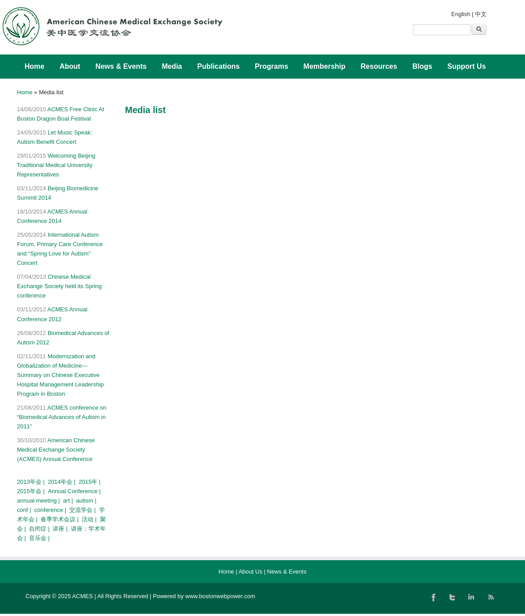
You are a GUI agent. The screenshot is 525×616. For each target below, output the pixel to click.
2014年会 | (62, 481)
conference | (51, 510)
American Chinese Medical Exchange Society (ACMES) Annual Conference (56, 449)
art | (69, 500)
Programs (271, 66)
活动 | (90, 519)
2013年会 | (31, 481)
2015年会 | (31, 491)
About (69, 66)
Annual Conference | (75, 491)
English (461, 14)
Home (34, 66)
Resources (379, 66)
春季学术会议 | (60, 519)
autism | (87, 500)
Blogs (422, 66)
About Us (250, 571)
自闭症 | (40, 528)
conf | (25, 510)
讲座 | (61, 528)
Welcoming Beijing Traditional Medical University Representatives (56, 165)
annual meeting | (39, 500)
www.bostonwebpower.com (220, 596)
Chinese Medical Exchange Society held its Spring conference (59, 286)
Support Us (466, 66)
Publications (218, 66)
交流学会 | (83, 510)
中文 (481, 14)
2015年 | (90, 481)
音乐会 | (40, 538)
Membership (325, 66)
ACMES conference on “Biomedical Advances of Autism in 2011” (61, 417)
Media (172, 66)
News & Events (121, 66)
